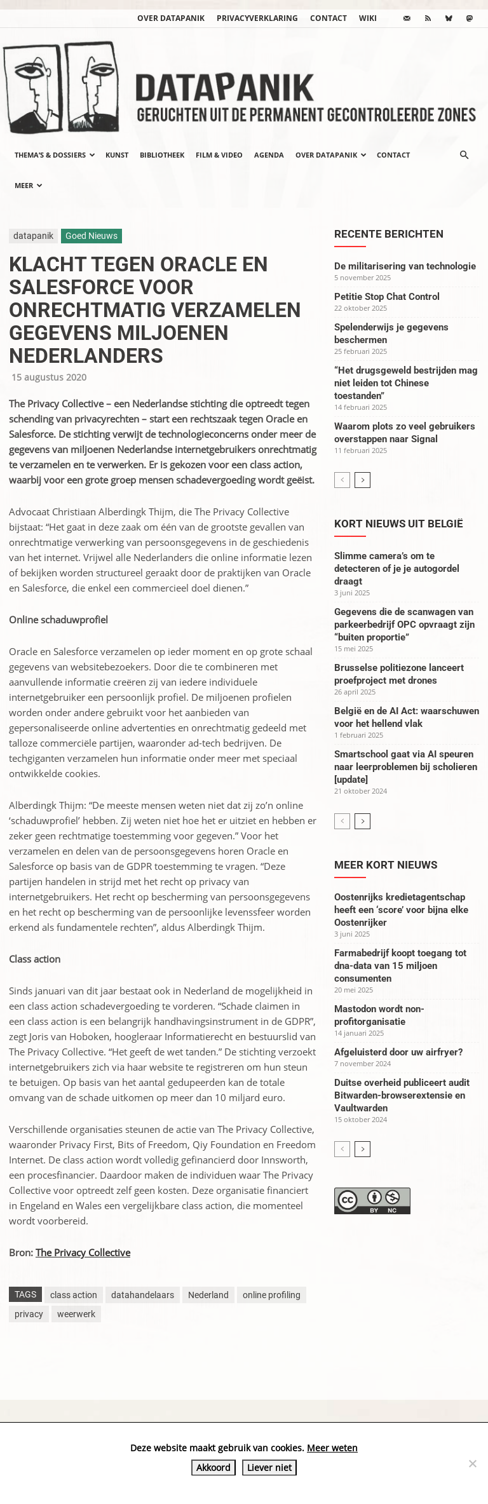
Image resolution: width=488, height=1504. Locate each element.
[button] (464, 155)
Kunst (116, 154)
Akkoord (213, 1467)
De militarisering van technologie (405, 266)
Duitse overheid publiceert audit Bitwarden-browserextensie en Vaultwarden (402, 1095)
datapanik (33, 236)
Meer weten (332, 1448)
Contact (328, 18)
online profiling (272, 1295)
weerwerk (76, 1314)
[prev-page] (342, 480)
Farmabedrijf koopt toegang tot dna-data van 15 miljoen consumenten (400, 965)
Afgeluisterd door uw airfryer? (398, 1052)
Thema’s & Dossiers (55, 154)
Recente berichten (389, 233)
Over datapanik (171, 18)
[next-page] (362, 480)
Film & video (219, 154)
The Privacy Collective (83, 1252)
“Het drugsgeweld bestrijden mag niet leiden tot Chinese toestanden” (406, 383)
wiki (368, 18)
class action (73, 1295)
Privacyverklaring (257, 18)
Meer (29, 185)
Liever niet (269, 1467)
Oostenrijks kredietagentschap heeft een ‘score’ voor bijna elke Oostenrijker (401, 909)
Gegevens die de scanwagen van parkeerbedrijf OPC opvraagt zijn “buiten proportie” (404, 624)
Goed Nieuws (91, 236)
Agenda (269, 154)
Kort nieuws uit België (398, 523)
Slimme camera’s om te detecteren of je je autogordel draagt (396, 568)
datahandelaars (142, 1295)
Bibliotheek (162, 154)
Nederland (208, 1295)
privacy (29, 1314)
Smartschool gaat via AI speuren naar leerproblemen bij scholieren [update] (405, 767)
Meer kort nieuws (385, 864)
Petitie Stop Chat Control (387, 296)
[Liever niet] (472, 1463)
